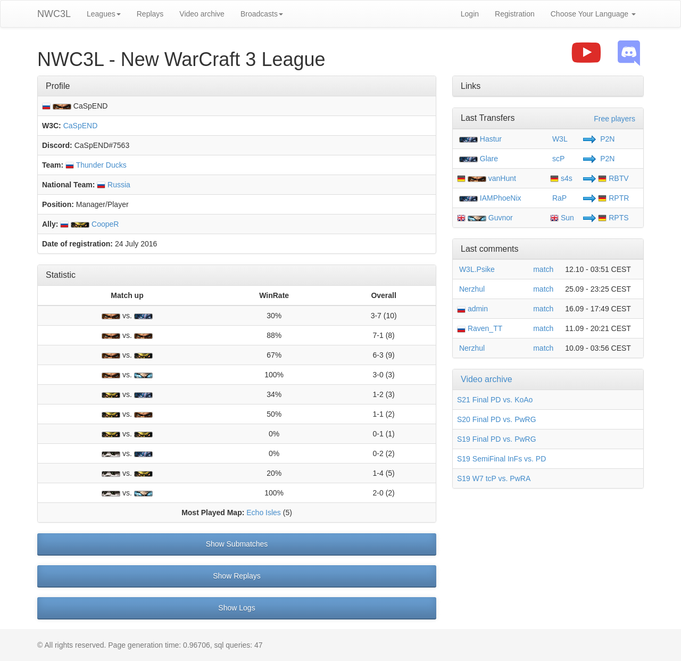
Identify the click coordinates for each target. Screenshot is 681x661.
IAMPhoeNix (500, 198)
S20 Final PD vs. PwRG (496, 419)
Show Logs (236, 608)
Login (470, 14)
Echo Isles (263, 512)
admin (472, 308)
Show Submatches (237, 544)
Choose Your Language (593, 14)
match (543, 269)
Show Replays (237, 576)
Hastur (491, 139)
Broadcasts (261, 14)
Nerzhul (471, 289)
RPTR (613, 198)
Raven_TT (479, 328)
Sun (562, 217)
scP (557, 158)
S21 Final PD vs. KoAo (495, 399)
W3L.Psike (476, 269)
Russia (113, 184)
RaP (558, 198)
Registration (515, 14)
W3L (559, 139)
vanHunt (502, 178)
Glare (489, 158)
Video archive (202, 14)
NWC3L (54, 14)
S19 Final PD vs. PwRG (496, 439)
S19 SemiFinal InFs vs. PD (501, 459)
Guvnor (500, 217)
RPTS (613, 217)
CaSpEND (80, 125)
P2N (606, 139)
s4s (561, 178)
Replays (150, 14)
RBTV (613, 178)
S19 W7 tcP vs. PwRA (493, 478)
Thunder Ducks (96, 165)
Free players (614, 118)
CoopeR (89, 224)
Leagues (104, 14)
